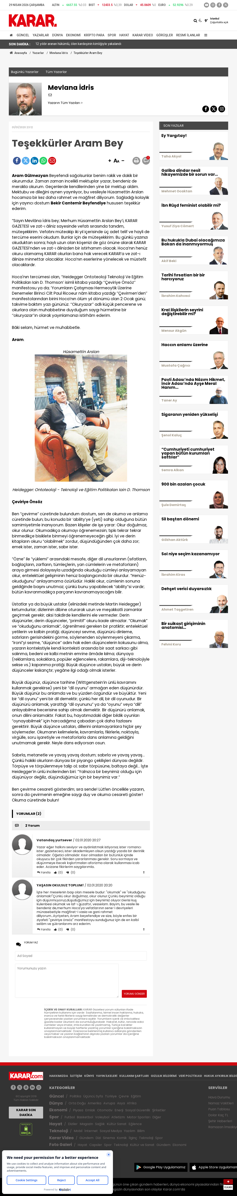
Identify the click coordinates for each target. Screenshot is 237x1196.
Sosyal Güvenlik (137, 1110)
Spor (112, 35)
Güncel (23, 35)
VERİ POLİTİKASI (190, 1076)
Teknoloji (58, 1131)
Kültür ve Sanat (142, 1144)
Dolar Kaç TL (218, 1115)
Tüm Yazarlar (56, 72)
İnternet (91, 1131)
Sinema (109, 1138)
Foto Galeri (60, 1144)
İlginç (133, 1138)
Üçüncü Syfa (93, 1096)
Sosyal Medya (111, 1131)
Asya (121, 1103)
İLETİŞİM (76, 1076)
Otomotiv (105, 1110)
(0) (60, 872)
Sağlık (100, 1124)
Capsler (95, 1144)
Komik (122, 1138)
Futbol (69, 1117)
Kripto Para (94, 35)
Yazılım (129, 1131)
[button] (109, 161)
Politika (75, 1096)
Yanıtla (46, 872)
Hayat (124, 35)
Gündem (86, 1138)
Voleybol (102, 1117)
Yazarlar (41, 35)
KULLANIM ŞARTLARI (134, 1076)
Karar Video (142, 35)
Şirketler (159, 1110)
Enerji (119, 1110)
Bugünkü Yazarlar (25, 72)
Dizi (98, 1138)
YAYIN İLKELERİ (106, 1076)
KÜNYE (89, 1076)
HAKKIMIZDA (58, 1076)
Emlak (90, 1110)
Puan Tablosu (219, 1109)
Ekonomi (73, 35)
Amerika (94, 1103)
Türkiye (111, 1096)
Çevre (124, 1096)
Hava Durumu (219, 1097)
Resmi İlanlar (188, 35)
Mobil (78, 1131)
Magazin (86, 1124)
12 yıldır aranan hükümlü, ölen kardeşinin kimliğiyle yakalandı (78, 44)
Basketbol (85, 1117)
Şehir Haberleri (220, 1121)
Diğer (156, 1117)
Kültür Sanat (117, 1124)
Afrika (131, 1103)
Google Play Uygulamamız (164, 1167)
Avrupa (109, 1103)
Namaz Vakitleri (221, 1103)
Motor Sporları (138, 1117)
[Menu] (205, 35)
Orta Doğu (77, 1103)
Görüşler (164, 35)
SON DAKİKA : (19, 44)
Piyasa (78, 1110)
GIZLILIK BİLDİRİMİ (164, 1076)
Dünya (57, 35)
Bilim (141, 1131)
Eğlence (135, 1124)
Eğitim (136, 1096)
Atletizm (118, 1117)
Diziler (73, 1124)
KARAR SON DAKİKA (26, 1112)
